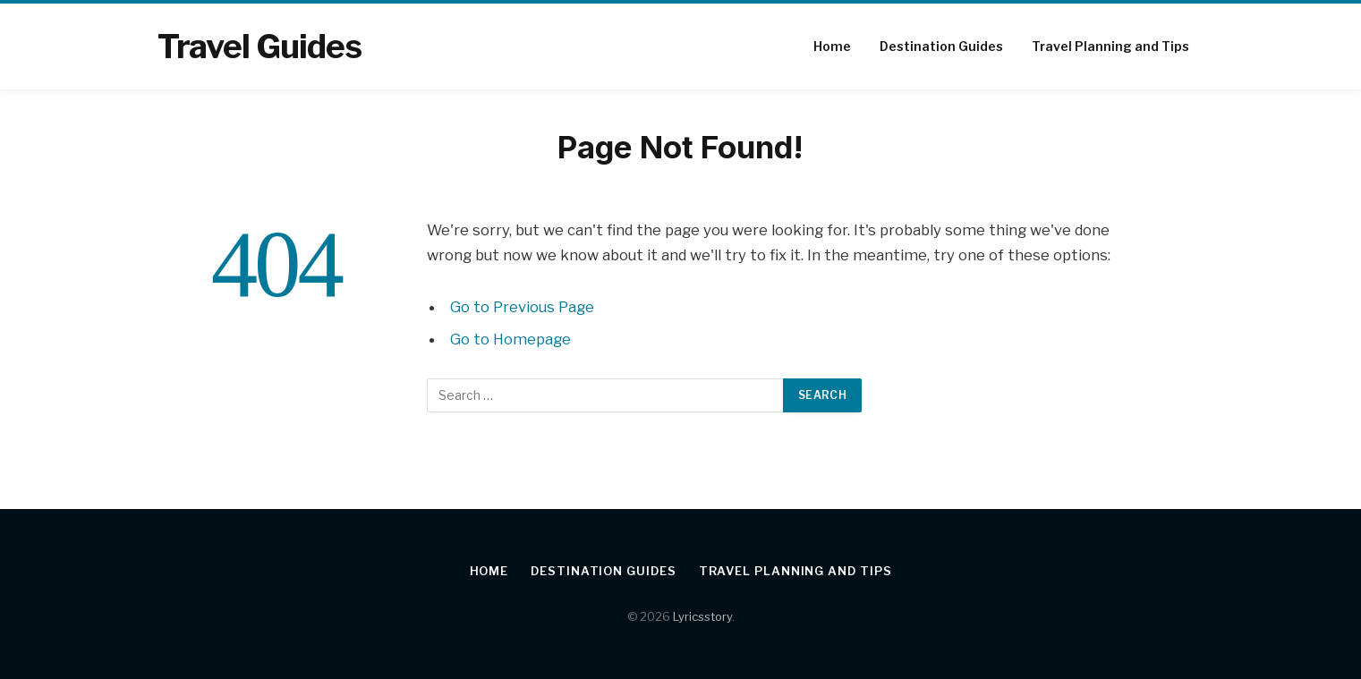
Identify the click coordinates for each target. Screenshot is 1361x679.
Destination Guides (941, 46)
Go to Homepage (510, 339)
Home (832, 46)
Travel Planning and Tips (1110, 46)
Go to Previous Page (522, 307)
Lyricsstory (702, 616)
